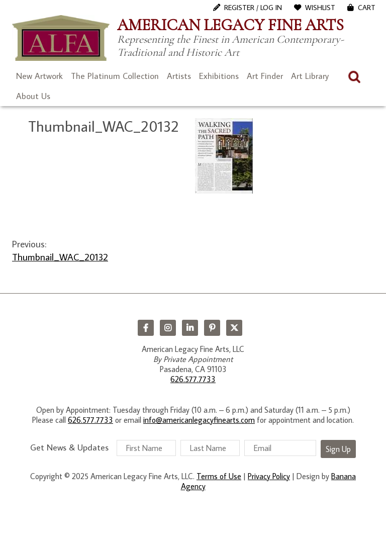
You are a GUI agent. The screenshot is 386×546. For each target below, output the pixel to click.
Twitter (234, 328)
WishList (320, 7)
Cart (366, 7)
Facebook (146, 328)
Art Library (310, 75)
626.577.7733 (193, 379)
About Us (33, 96)
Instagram (168, 328)
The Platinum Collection (115, 75)
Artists (179, 75)
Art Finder (265, 75)
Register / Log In (253, 7)
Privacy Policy (269, 476)
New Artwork (39, 75)
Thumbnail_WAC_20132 (60, 256)
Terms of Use (219, 476)
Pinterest (212, 328)
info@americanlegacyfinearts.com (199, 420)
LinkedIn (190, 328)
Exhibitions (219, 75)
